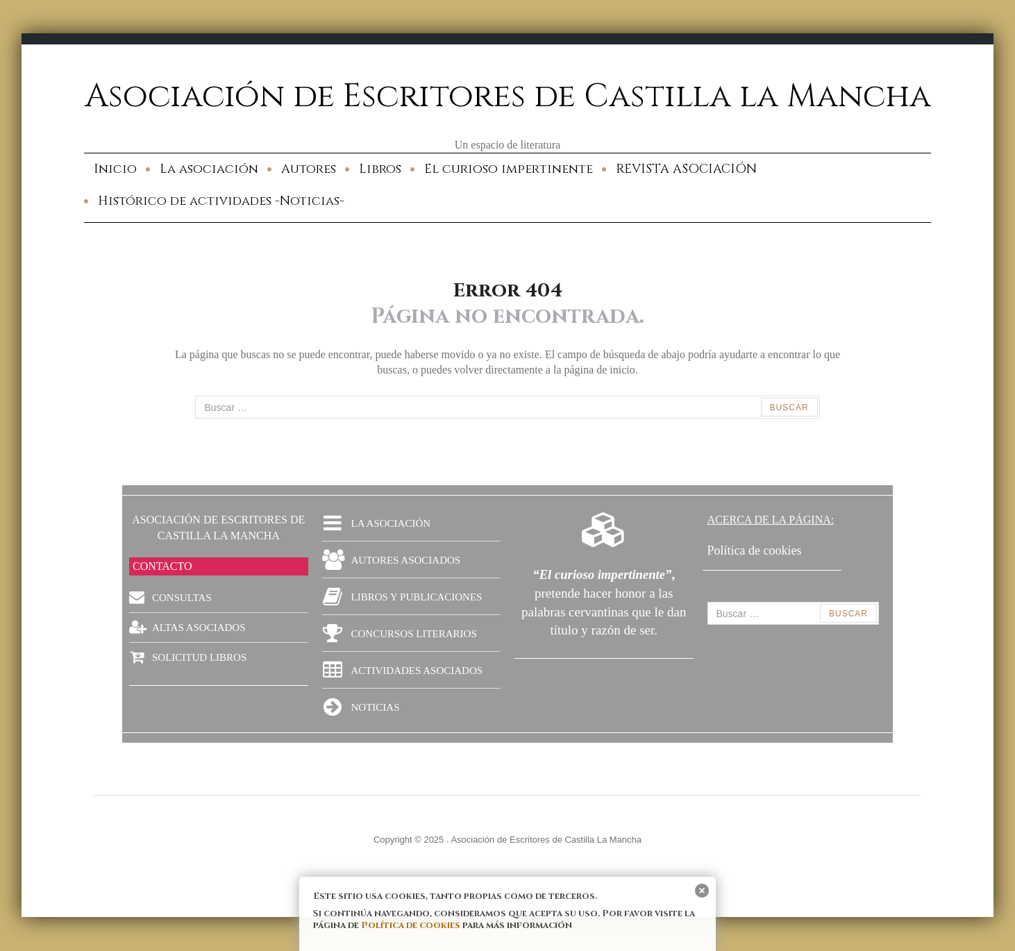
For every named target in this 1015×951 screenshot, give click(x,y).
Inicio (115, 169)
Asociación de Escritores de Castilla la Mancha (508, 96)
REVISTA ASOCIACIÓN (686, 169)
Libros (380, 169)
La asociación (209, 169)
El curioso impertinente (508, 169)
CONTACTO (162, 566)
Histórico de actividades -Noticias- (221, 201)
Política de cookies (410, 925)
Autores (308, 169)
